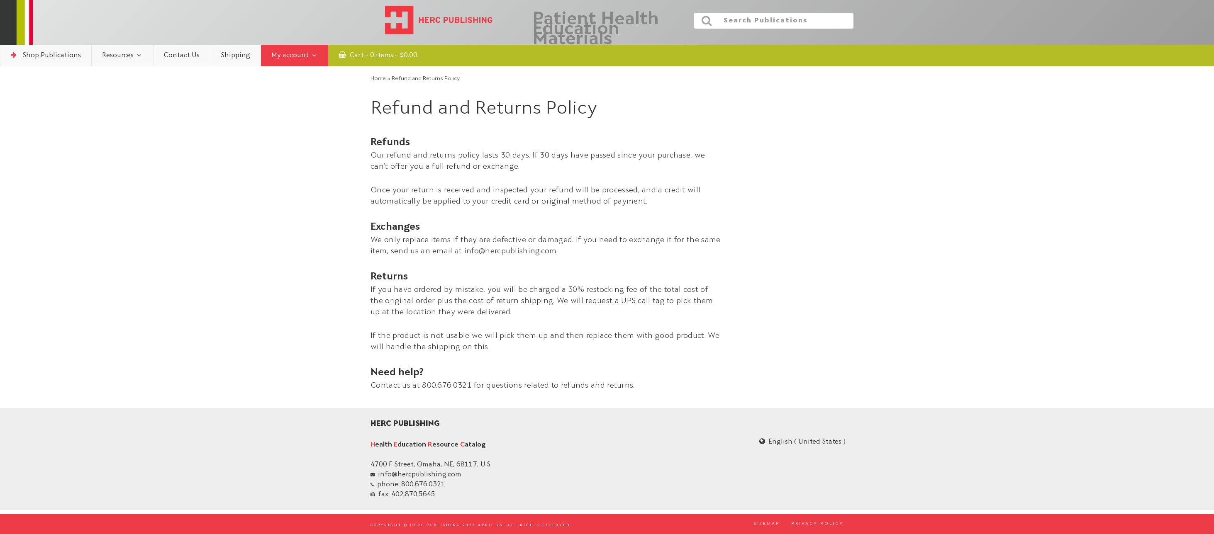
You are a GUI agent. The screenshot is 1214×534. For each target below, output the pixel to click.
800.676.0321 (423, 484)
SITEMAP (766, 524)
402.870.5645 (413, 494)
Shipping (235, 55)
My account (294, 55)
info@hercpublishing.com (419, 474)
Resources (122, 55)
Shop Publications (46, 55)
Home (378, 78)
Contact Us (182, 55)
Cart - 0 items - (378, 55)
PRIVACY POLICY (817, 524)
